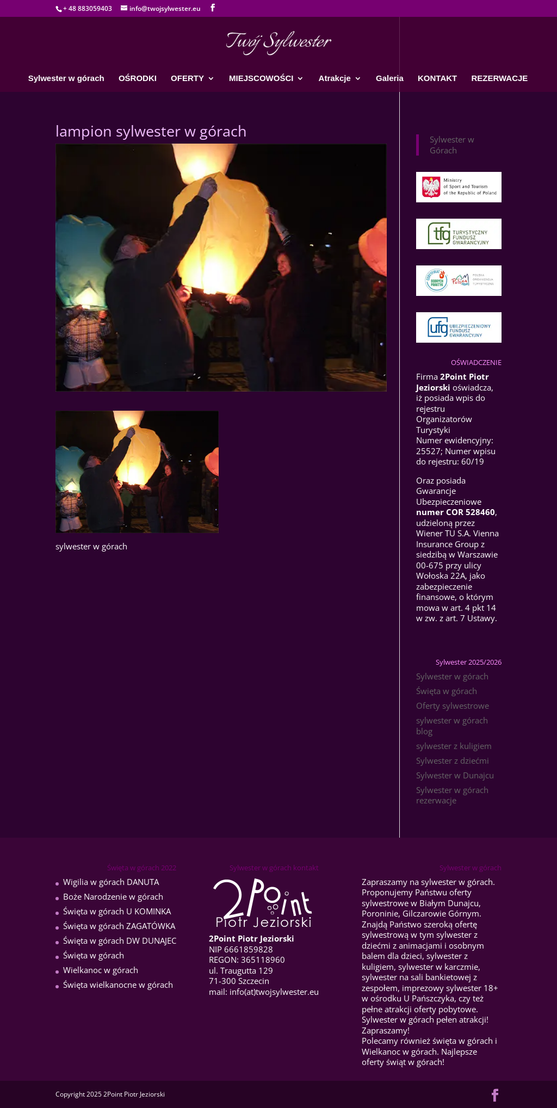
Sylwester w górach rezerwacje (452, 795)
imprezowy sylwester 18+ (450, 987)
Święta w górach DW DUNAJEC (119, 940)
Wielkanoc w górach (100, 969)
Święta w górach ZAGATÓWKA (119, 925)
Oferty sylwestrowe (452, 705)
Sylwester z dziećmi (452, 760)
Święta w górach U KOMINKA (117, 911)
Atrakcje (335, 79)
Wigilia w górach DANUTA (111, 881)
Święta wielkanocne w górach (118, 984)
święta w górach (462, 1040)
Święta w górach (446, 690)
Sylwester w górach (66, 79)
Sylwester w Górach (452, 145)
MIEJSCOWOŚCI (261, 79)
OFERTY (187, 79)
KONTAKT (437, 79)
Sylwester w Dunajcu (455, 775)
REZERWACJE (499, 79)
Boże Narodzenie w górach (113, 896)
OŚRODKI (138, 79)
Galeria (390, 79)
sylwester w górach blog (452, 725)
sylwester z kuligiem (454, 745)
